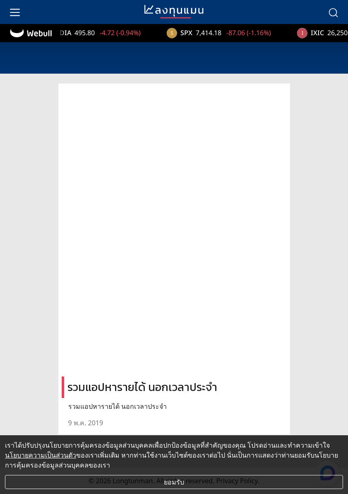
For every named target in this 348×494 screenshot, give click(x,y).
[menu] (15, 12)
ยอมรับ (174, 482)
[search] (333, 12)
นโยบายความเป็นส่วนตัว (40, 455)
